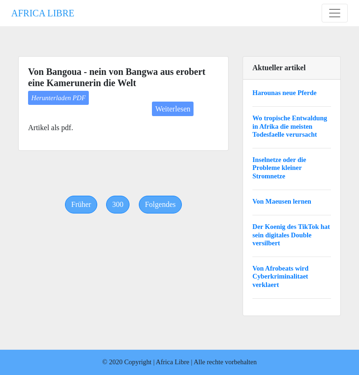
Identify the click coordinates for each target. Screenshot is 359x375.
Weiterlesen (172, 109)
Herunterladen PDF (58, 98)
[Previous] (81, 204)
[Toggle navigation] (335, 13)
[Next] (160, 204)
